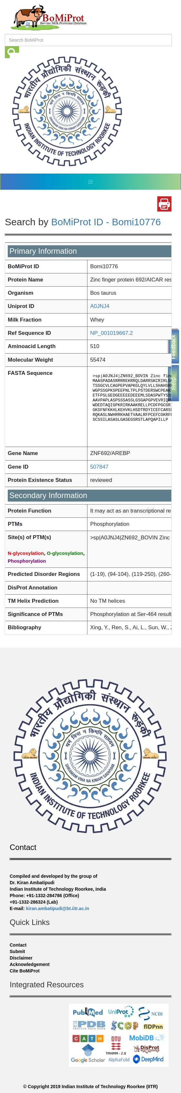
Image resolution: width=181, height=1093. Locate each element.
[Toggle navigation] (90, 181)
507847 (99, 467)
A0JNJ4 (99, 306)
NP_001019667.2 (111, 333)
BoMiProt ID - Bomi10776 (106, 222)
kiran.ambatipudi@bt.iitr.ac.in (57, 908)
